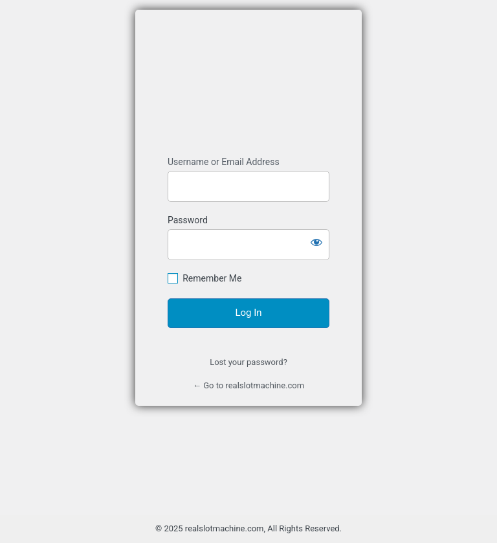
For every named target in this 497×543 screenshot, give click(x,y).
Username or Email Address (224, 162)
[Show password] (316, 242)
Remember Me (211, 278)
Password (188, 220)
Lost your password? (248, 362)
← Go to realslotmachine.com (248, 385)
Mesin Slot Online (248, 83)
